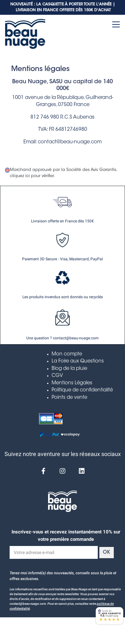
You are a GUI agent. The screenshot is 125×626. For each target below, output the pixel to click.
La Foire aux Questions (78, 361)
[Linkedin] (81, 471)
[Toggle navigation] (116, 24)
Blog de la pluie (69, 368)
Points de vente (69, 397)
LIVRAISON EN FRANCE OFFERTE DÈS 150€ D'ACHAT (63, 10)
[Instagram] (62, 471)
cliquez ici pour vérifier (32, 176)
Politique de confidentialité (82, 390)
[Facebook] (43, 471)
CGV (57, 375)
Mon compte (67, 354)
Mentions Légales (72, 383)
